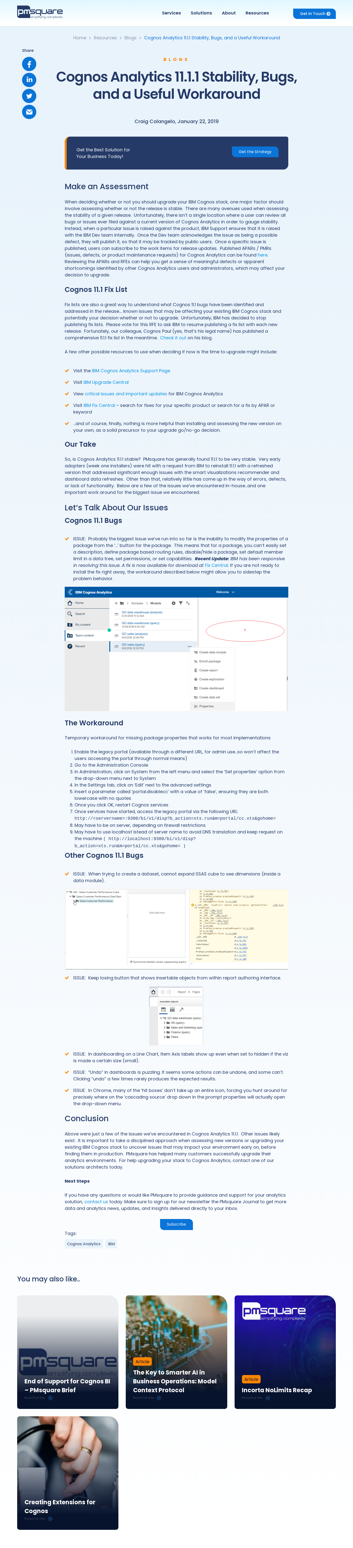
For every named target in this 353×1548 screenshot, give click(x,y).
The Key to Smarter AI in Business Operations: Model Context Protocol (175, 1382)
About (229, 13)
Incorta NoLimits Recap (277, 1391)
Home (79, 38)
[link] (67, 1350)
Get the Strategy (255, 152)
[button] (172, 13)
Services (171, 13)
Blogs (131, 38)
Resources (257, 13)
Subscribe (176, 1223)
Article (142, 1362)
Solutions (201, 13)
